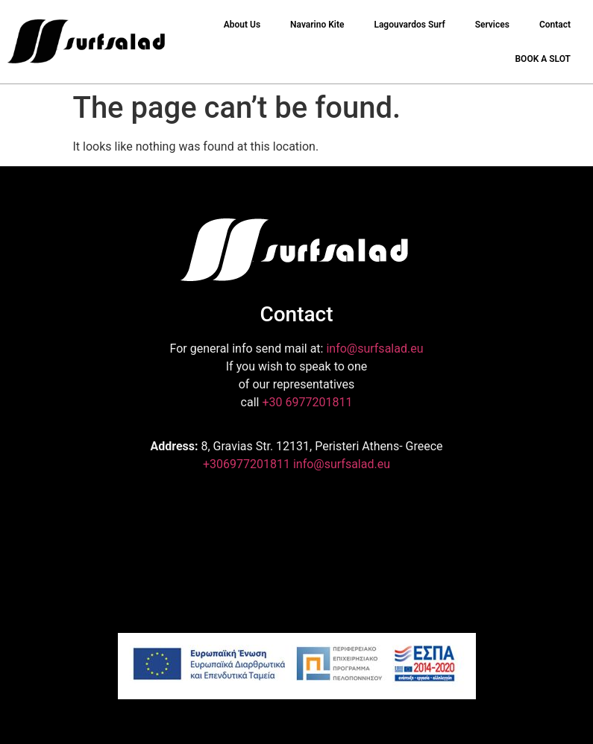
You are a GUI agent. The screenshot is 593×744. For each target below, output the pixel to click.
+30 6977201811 (307, 402)
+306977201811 (246, 464)
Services (492, 24)
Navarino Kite (317, 24)
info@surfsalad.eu (374, 348)
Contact (555, 24)
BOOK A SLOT (543, 59)
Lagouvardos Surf (409, 24)
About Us (242, 24)
